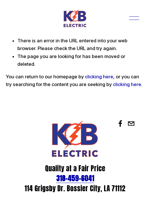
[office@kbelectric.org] (131, 123)
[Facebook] (120, 123)
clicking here (99, 76)
